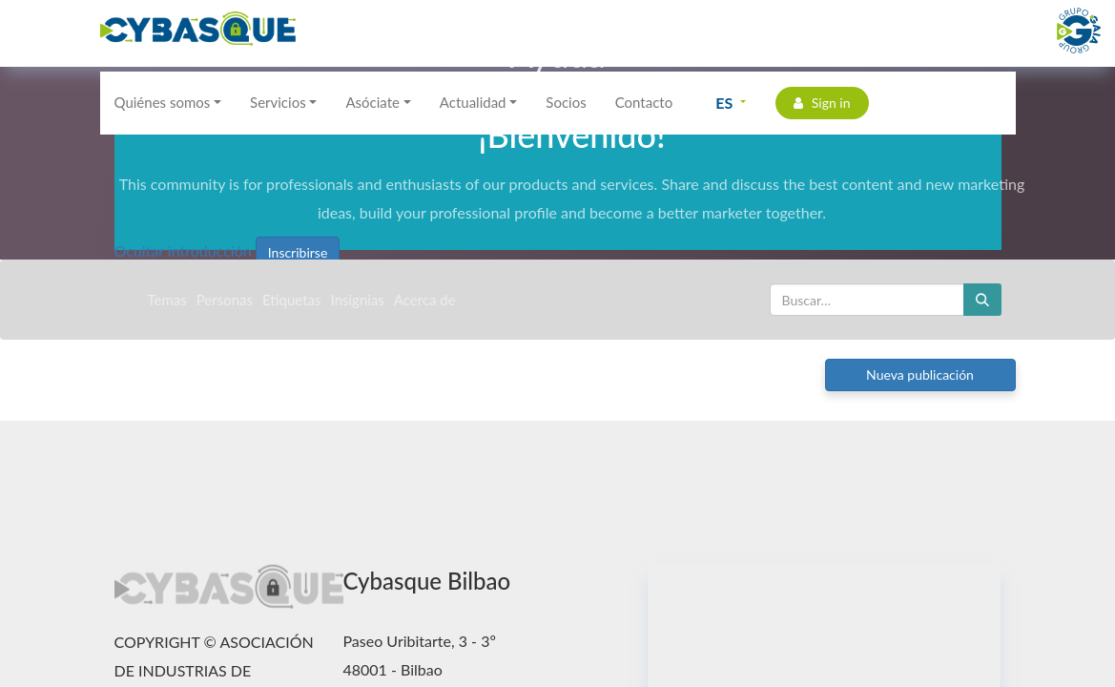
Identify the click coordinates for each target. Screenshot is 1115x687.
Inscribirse (298, 252)
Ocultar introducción (183, 250)
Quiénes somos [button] (162, 102)
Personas (224, 299)
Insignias (357, 299)
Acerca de (425, 299)
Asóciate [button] (372, 102)
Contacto (643, 102)
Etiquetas (291, 299)
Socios (566, 102)
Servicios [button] (278, 102)
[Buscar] (982, 299)
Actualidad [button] (473, 102)
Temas (167, 299)
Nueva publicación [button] (920, 374)
